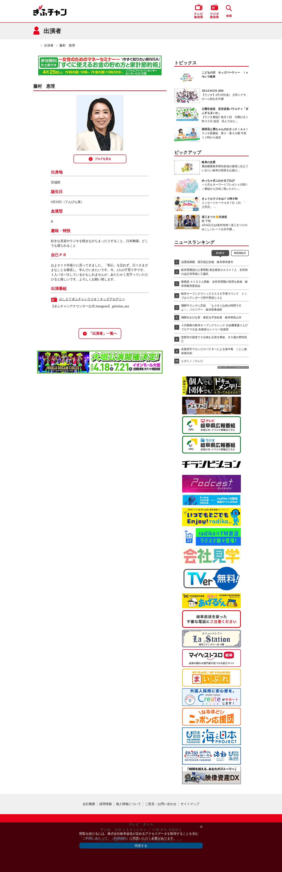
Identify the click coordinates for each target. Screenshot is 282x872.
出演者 (48, 45)
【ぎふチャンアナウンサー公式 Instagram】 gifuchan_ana (90, 306)
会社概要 (89, 804)
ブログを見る (100, 159)
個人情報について (128, 804)
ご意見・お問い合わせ (160, 804)
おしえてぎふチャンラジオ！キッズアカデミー (92, 299)
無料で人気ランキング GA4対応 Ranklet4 (232, 367)
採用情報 (105, 804)
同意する (141, 845)
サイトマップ (190, 804)
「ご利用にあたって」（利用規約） (104, 838)
